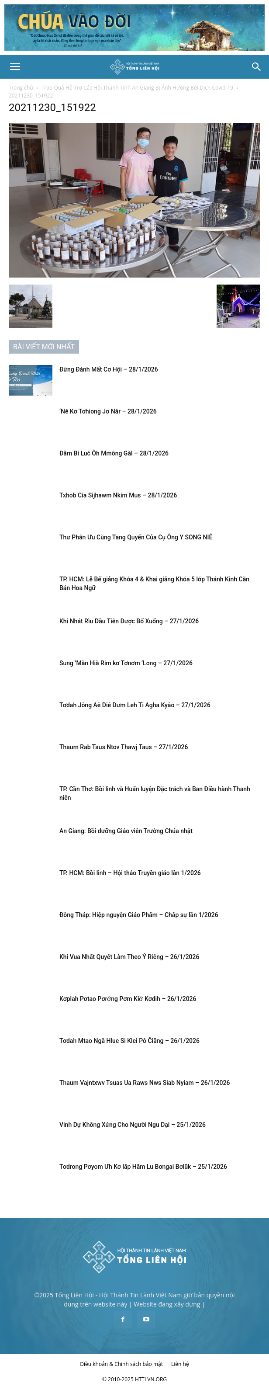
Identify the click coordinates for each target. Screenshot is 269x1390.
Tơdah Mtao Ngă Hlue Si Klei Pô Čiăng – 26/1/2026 (129, 1040)
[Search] (257, 67)
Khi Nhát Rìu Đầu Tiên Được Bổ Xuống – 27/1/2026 (129, 621)
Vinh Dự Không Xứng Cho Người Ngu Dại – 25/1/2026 (132, 1124)
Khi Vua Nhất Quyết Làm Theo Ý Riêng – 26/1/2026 (129, 956)
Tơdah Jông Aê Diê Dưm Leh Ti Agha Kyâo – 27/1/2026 (134, 705)
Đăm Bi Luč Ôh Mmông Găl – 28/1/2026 (114, 453)
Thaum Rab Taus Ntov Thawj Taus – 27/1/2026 (123, 747)
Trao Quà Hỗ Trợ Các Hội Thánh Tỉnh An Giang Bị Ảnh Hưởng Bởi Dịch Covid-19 (137, 87)
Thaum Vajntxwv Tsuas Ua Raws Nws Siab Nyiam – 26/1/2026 (144, 1082)
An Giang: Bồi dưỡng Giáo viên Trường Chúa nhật (126, 830)
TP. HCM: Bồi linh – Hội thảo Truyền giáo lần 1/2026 (130, 872)
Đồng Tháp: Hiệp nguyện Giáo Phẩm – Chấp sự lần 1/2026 (138, 914)
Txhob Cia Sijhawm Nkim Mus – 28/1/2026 (118, 495)
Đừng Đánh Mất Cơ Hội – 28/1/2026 (110, 369)
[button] (15, 67)
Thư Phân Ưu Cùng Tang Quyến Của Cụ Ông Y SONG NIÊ (135, 537)
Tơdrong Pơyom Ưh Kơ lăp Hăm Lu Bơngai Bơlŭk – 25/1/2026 (143, 1166)
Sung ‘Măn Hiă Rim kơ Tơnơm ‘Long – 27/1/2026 (126, 663)
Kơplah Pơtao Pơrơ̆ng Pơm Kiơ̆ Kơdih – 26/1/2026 (128, 998)
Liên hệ (180, 1364)
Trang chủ (21, 87)
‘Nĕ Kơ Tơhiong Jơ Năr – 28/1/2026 (108, 411)
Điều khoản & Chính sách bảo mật (121, 1364)
